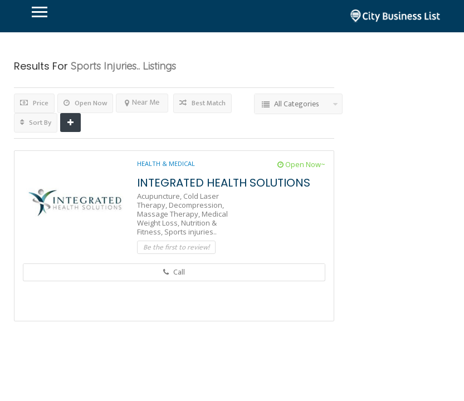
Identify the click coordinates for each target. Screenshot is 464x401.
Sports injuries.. (190, 232)
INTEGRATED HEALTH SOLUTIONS (223, 182)
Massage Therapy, (169, 214)
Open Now (85, 103)
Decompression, (196, 205)
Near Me (142, 102)
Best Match (202, 103)
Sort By (35, 122)
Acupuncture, (160, 196)
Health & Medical (166, 163)
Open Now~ (301, 164)
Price (34, 103)
